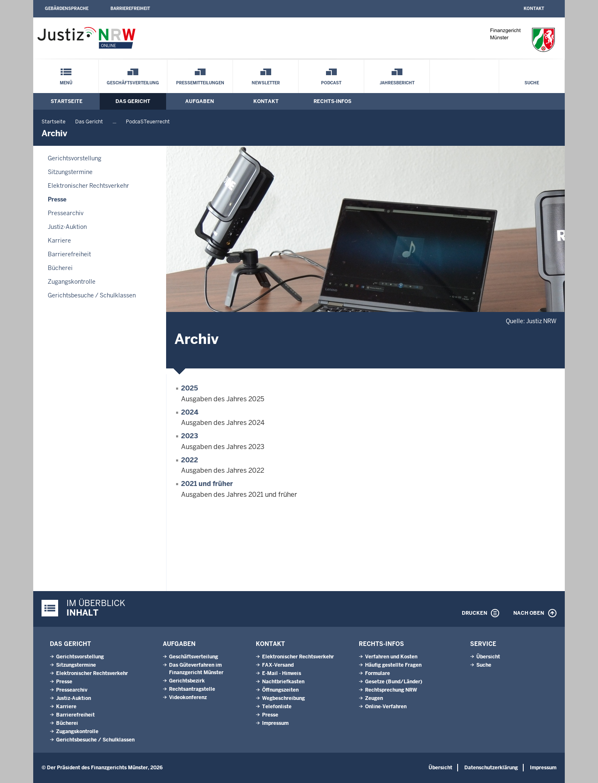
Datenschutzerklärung (491, 767)
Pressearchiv (65, 213)
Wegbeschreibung (283, 698)
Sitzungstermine (70, 172)
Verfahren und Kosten (391, 656)
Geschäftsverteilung (133, 83)
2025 (189, 388)
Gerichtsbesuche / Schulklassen (92, 295)
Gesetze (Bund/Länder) (393, 681)
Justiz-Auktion (67, 227)
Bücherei (60, 268)
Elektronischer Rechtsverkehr (88, 185)
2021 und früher (207, 483)
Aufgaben (199, 101)
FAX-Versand (278, 665)
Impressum (275, 723)
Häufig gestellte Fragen (393, 665)
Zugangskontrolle (72, 281)
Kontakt (534, 8)
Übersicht (488, 656)
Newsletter (266, 83)
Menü (66, 83)
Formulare (377, 673)
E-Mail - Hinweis (281, 673)
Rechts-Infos (332, 101)
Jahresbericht (397, 83)
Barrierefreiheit (130, 8)
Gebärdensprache (66, 8)
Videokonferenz (188, 697)
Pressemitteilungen (200, 83)
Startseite (67, 101)
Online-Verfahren (386, 706)
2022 (189, 460)
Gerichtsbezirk (187, 680)
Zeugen (374, 698)
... (114, 121)
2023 (189, 436)
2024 (190, 412)
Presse (57, 199)
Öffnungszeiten (280, 690)
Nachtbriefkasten (283, 681)
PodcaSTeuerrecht (148, 121)
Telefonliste (277, 706)
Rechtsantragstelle (192, 689)
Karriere (59, 240)
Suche (531, 83)
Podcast (331, 83)
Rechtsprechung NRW (391, 690)
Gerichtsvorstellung (74, 158)
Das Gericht (132, 101)
